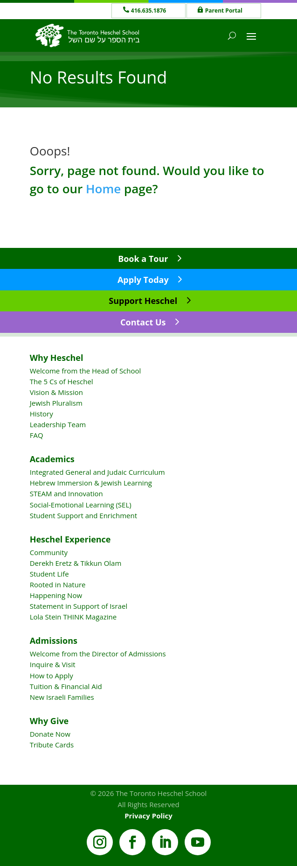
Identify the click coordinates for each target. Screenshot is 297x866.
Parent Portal (223, 10)
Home (103, 188)
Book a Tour (143, 258)
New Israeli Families (62, 697)
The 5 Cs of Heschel (61, 381)
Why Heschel (56, 357)
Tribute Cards (52, 744)
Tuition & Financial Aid (66, 686)
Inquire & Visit (53, 664)
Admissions (53, 640)
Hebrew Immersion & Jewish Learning (91, 482)
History (41, 413)
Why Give (49, 720)
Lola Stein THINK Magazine (73, 616)
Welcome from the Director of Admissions (98, 653)
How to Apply (51, 675)
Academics (52, 459)
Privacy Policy (148, 815)
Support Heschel (143, 300)
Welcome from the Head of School (85, 370)
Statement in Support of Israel (78, 606)
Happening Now (56, 595)
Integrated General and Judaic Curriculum (97, 472)
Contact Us (143, 322)
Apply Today (143, 279)
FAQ (36, 435)
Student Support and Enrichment (83, 515)
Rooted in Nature (58, 584)
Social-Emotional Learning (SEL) (80, 504)
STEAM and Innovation (66, 493)
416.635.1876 (148, 10)
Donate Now (50, 734)
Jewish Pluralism (56, 403)
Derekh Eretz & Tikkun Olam (76, 563)
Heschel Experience (70, 539)
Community (49, 552)
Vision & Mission (56, 392)
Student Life (49, 573)
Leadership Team (58, 424)
